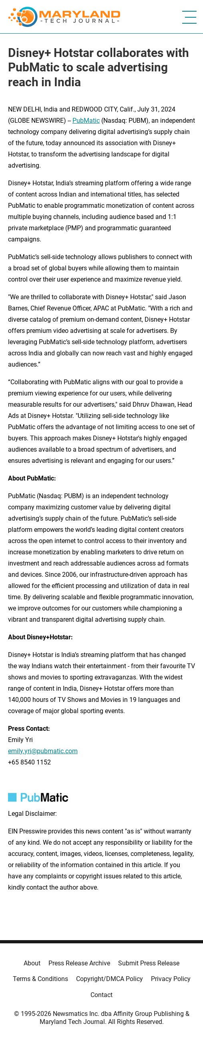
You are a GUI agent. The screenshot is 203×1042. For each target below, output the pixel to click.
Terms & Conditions (40, 979)
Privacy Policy (171, 979)
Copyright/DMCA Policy (109, 979)
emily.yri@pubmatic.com (43, 751)
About (32, 963)
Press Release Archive (79, 963)
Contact (101, 995)
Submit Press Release (148, 963)
